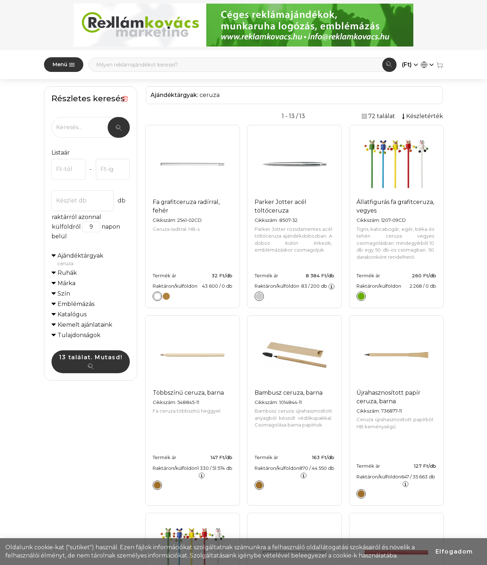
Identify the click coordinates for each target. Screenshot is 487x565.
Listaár (60, 152)
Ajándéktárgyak (93, 259)
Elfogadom (454, 551)
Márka (66, 283)
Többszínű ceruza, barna (188, 392)
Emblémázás (76, 304)
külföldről (66, 226)
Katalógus (72, 314)
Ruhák (67, 272)
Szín (64, 293)
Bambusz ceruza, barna (289, 392)
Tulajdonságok (79, 335)
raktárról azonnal (76, 217)
